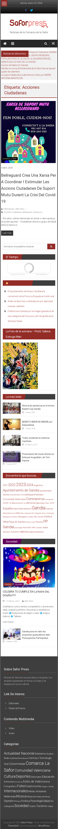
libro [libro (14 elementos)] (22, 513)
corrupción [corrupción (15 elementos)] (49, 499)
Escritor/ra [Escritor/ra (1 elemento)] (19, 782)
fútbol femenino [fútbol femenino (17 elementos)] (25, 509)
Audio (12, 733)
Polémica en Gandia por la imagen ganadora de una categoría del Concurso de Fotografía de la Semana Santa (31, 316)
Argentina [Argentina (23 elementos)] (38, 485)
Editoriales (14, 703)
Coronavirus (38, 212)
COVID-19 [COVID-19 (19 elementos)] (7, 503)
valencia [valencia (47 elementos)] (24, 531)
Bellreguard (27, 212)
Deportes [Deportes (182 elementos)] (23, 776)
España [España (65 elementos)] (7, 508)
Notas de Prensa (17, 708)
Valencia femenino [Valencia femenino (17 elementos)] (36, 532)
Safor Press (29, 601)
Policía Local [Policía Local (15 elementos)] (30, 522)
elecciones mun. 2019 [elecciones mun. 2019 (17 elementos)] (45, 503)
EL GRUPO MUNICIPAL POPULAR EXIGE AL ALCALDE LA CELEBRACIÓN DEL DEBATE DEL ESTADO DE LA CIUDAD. (26, 58)
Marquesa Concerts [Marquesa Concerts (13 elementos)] (10, 517)
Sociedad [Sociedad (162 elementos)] (21, 806)
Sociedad (18, 584)
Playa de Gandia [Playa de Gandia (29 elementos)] (17, 521)
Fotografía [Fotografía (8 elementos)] (9, 786)
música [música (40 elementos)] (48, 516)
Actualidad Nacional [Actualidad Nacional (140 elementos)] (19, 753)
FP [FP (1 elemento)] (16, 787)
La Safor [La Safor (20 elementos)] (16, 513)
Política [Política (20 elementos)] (25, 800)
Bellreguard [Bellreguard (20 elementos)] (30, 494)
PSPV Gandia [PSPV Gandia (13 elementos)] (37, 528)
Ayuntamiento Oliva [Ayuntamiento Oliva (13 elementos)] (17, 495)
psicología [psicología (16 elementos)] (18, 528)
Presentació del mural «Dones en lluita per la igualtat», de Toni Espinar (38, 457)
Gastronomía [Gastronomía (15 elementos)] (33, 786)
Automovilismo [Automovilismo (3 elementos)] (16, 758)
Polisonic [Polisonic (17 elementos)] (39, 522)
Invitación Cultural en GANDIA (42, 52)
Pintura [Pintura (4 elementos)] (17, 801)
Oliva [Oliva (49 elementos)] (5, 521)
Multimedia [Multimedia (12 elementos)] (10, 796)
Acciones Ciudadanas (13, 212)
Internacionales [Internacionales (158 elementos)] (16, 791)
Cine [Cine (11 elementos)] (6, 763)
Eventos (8, 584)
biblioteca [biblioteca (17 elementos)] (39, 495)
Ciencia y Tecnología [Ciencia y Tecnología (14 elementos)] (40, 758)
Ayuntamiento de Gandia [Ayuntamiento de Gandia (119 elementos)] (21, 490)
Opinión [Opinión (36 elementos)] (8, 801)
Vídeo (11, 728)
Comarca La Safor (9, 159)
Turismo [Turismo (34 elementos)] (41, 806)
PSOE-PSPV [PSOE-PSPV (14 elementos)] (27, 528)
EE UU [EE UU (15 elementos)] (23, 503)
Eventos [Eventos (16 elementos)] (45, 781)
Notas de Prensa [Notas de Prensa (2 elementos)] (43, 797)
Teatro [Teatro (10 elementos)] (32, 806)
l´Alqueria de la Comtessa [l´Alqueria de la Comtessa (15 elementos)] (44, 513)
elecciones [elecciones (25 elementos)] (31, 503)
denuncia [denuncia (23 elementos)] (16, 503)
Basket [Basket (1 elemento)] (25, 758)
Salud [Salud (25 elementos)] (46, 800)
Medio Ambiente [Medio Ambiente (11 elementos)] (37, 791)
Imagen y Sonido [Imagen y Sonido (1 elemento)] (47, 787)
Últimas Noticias (19, 283)
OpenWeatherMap (41, 274)
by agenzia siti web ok (17, 274)
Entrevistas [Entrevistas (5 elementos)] (9, 781)
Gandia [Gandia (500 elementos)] (38, 508)
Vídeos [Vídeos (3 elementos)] (50, 806)
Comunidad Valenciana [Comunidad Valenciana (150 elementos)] (32, 770)
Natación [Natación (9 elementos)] (31, 796)
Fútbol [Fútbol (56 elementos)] (21, 786)
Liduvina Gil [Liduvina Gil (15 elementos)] (29, 513)
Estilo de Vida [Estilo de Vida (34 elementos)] (31, 781)
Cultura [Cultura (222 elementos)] (9, 776)
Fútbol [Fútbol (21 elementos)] (15, 509)
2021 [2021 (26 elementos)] (5, 485)
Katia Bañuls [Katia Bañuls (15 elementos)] (8, 513)
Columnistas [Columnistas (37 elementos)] (17, 764)
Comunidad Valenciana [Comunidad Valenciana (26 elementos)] (14, 499)
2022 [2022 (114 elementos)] (12, 485)
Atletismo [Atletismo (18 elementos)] (40, 753)
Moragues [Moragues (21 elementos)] (22, 516)
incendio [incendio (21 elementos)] (49, 509)
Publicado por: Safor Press (14, 209)
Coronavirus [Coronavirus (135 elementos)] (35, 499)
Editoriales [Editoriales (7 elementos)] (36, 776)
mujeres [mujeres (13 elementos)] (30, 517)
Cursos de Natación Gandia (14, 65)
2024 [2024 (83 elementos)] (29, 485)
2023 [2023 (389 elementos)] (21, 484)
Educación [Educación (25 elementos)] (48, 776)
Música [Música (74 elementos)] (21, 796)
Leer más (8, 622)
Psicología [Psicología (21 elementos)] (36, 800)
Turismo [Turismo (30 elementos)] (15, 531)
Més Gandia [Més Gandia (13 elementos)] (38, 517)
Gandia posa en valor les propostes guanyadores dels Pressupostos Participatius (36, 634)
